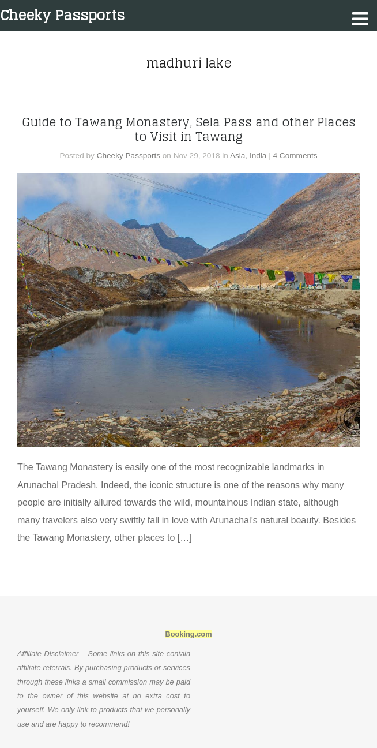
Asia (237, 155)
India (258, 155)
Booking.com (188, 634)
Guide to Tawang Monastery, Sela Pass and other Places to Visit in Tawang (189, 129)
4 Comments (295, 155)
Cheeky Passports (62, 15)
